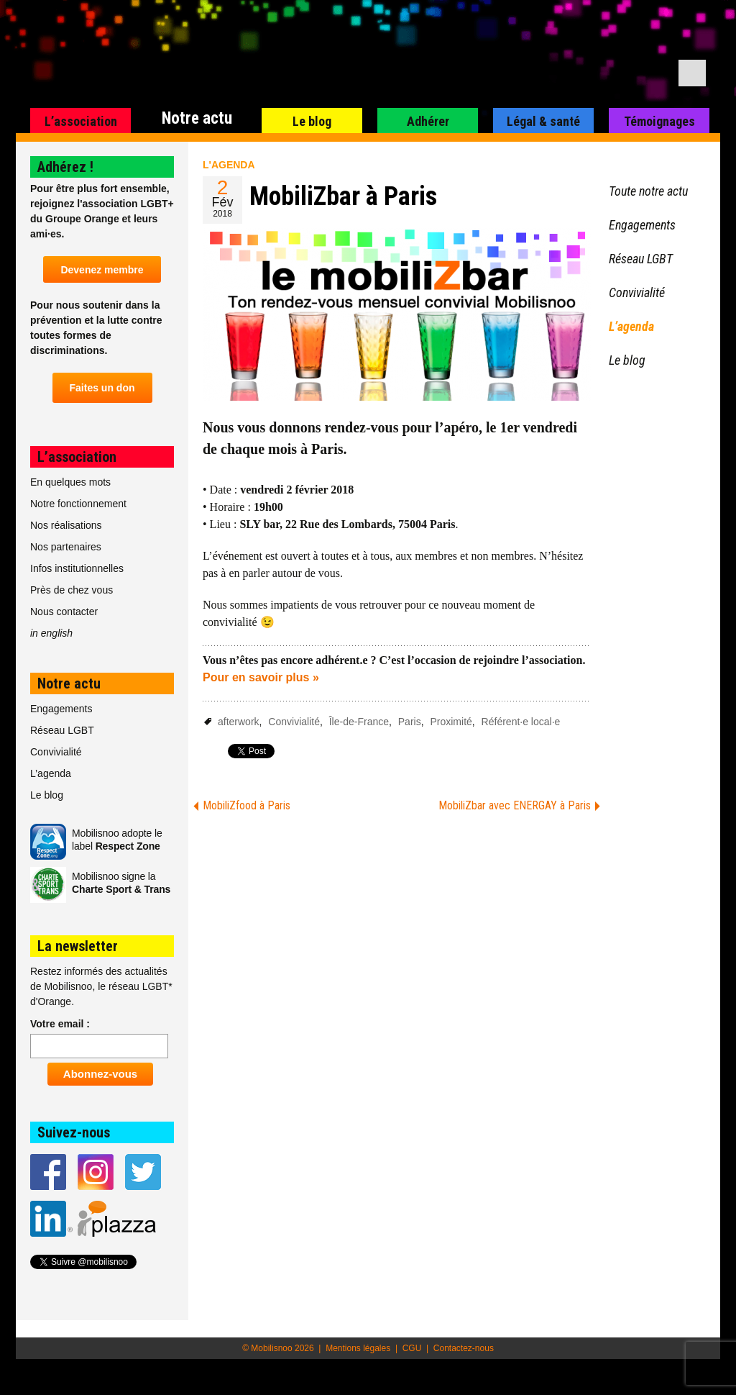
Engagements (61, 708)
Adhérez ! (65, 167)
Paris (409, 721)
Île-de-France (359, 721)
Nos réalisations (66, 525)
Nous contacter (64, 611)
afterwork (238, 721)
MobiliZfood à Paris (246, 805)
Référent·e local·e (521, 721)
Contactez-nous (463, 1348)
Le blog (312, 121)
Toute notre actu (648, 191)
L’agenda (50, 773)
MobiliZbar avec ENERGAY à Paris (514, 805)
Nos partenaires (65, 547)
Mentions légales (358, 1348)
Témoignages (659, 121)
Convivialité (294, 721)
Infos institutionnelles (77, 568)
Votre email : (60, 1024)
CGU (412, 1348)
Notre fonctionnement (78, 503)
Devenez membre (101, 270)
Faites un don (102, 388)
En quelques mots (70, 482)
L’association (81, 121)
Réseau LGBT (62, 730)
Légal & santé (543, 121)
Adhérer (428, 121)
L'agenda (229, 165)
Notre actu (197, 118)
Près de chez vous (71, 590)
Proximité (451, 721)
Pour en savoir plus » (261, 677)
